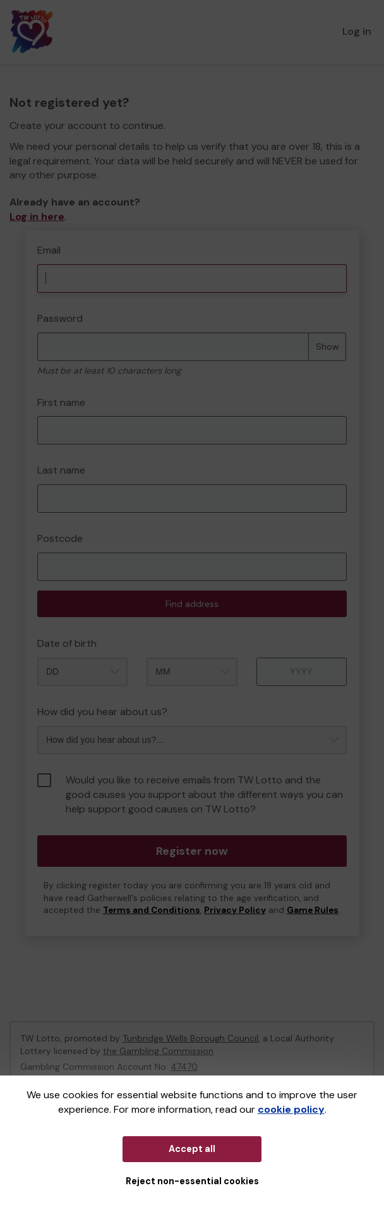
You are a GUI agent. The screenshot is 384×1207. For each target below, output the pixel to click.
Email (49, 250)
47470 (184, 1066)
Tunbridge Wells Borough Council (190, 1038)
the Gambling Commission (158, 1051)
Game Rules (313, 910)
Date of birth (67, 643)
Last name (61, 470)
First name (61, 402)
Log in (356, 31)
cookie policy (291, 1109)
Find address (192, 604)
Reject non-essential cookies (192, 1181)
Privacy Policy (235, 910)
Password (60, 318)
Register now (192, 851)
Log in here (36, 216)
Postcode (60, 538)
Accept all (192, 1149)
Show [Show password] (327, 346)
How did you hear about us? (102, 711)
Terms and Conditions (151, 910)
